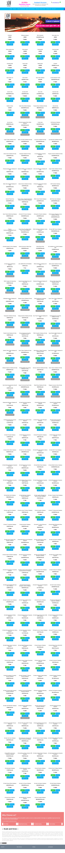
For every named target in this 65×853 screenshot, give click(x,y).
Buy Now (12, 42)
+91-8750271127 (55, 2)
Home (11, 8)
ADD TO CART (9, 44)
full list (54, 8)
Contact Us (48, 8)
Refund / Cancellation (40, 8)
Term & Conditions (21, 8)
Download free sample (25, 117)
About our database (30, 8)
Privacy (14, 8)
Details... (7, 42)
